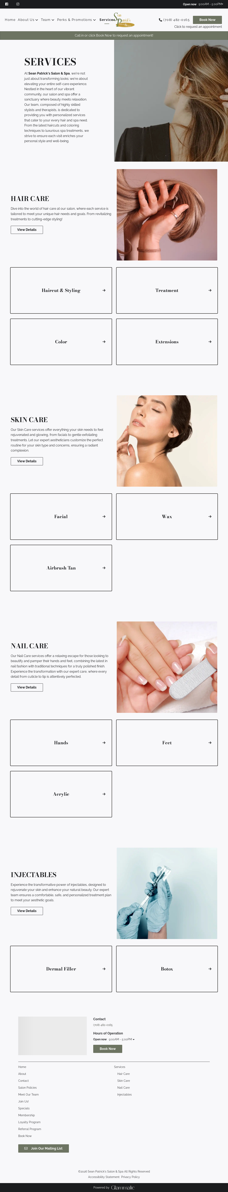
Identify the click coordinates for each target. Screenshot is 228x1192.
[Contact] (23, 1080)
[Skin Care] (123, 1080)
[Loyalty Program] (29, 1122)
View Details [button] (26, 230)
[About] (22, 1073)
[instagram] (18, 4)
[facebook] (9, 4)
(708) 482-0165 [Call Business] (176, 20)
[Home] (11, 20)
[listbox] (28, 20)
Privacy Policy (130, 1177)
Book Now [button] (108, 1049)
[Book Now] (207, 20)
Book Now (207, 20)
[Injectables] (124, 1094)
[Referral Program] (29, 1129)
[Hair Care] (123, 1073)
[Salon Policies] (27, 1087)
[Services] (107, 20)
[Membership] (26, 1115)
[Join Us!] (23, 1101)
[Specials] (24, 1108)
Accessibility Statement (104, 1177)
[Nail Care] (123, 1087)
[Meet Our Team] (28, 1094)
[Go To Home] (124, 20)
